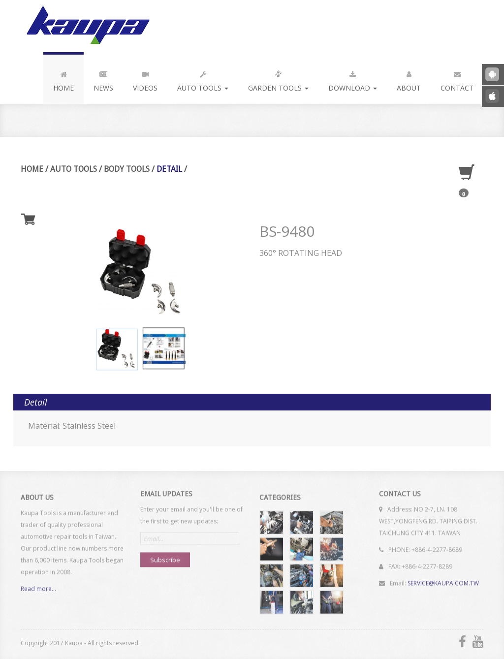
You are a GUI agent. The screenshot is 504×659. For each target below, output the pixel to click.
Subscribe (165, 556)
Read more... (38, 592)
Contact (457, 79)
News (103, 79)
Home (63, 79)
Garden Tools (278, 79)
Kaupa (86, 26)
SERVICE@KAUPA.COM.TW (443, 580)
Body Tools (127, 169)
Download (352, 79)
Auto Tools (202, 79)
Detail (169, 169)
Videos (145, 79)
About (409, 79)
